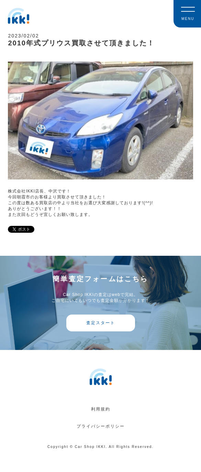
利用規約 (100, 409)
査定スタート (100, 322)
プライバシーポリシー (101, 426)
